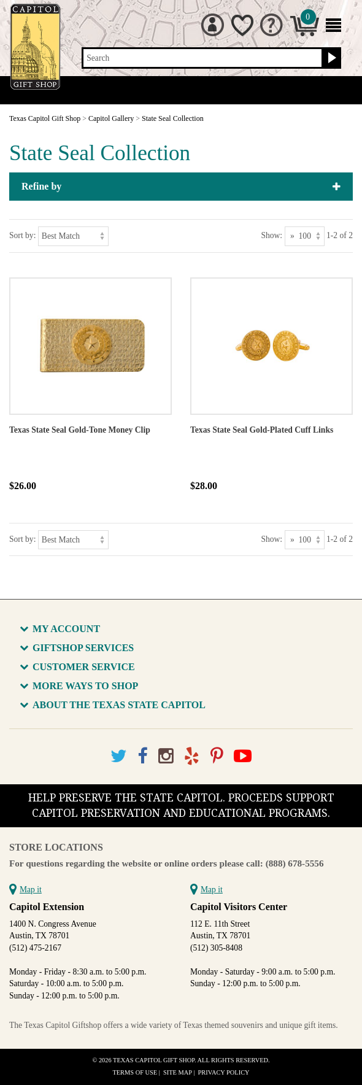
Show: (271, 235)
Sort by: (22, 235)
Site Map (177, 1072)
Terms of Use (134, 1072)
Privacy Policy (224, 1072)
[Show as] (305, 235)
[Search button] (330, 58)
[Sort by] (73, 235)
